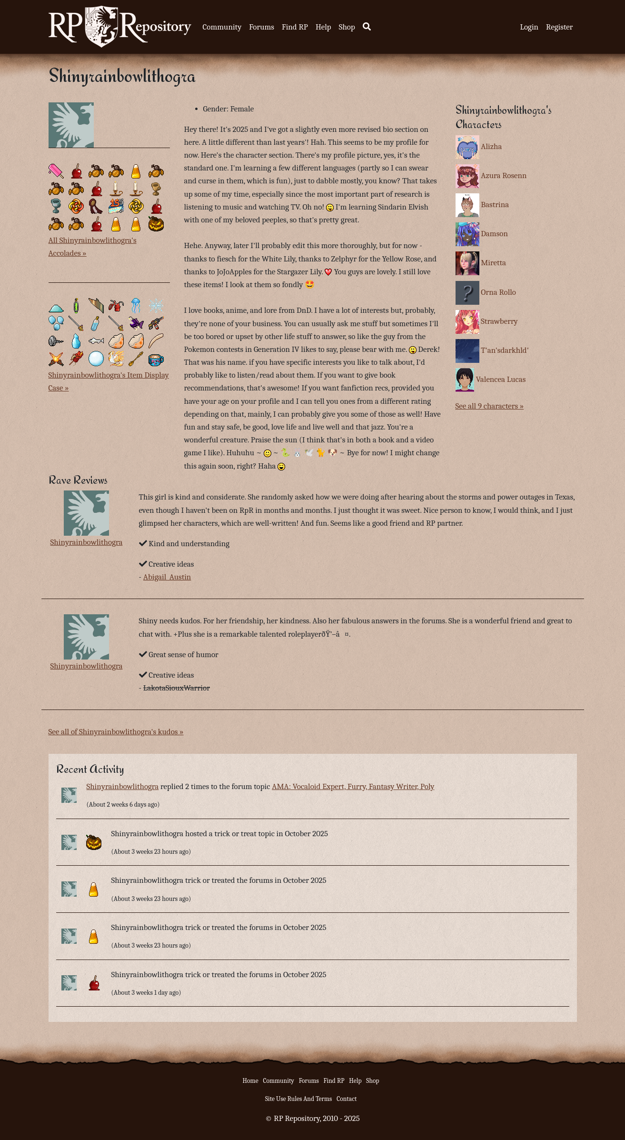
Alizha (491, 146)
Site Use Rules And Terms (298, 1098)
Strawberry (499, 321)
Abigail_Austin (167, 576)
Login (529, 26)
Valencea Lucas (501, 379)
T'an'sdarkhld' (504, 350)
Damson (494, 233)
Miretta (493, 262)
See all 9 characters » (490, 405)
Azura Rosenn (503, 175)
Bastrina (495, 204)
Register (559, 26)
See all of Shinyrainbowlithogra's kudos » (116, 731)
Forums (261, 26)
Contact (347, 1098)
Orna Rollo (498, 292)
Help (323, 26)
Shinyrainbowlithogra (86, 542)
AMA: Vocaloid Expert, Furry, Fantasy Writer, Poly (353, 786)
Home (250, 1080)
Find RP (295, 26)
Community (222, 26)
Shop (347, 26)
